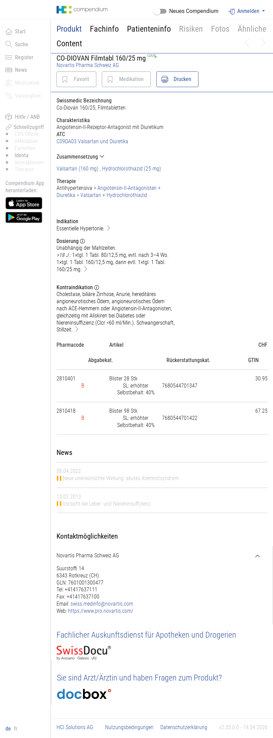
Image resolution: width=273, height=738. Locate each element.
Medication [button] (22, 82)
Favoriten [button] (25, 148)
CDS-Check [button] (26, 134)
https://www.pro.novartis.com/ (100, 611)
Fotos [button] (220, 29)
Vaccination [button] (23, 95)
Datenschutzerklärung (183, 727)
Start (15, 31)
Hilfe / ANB (22, 116)
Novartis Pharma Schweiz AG (88, 65)
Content (69, 43)
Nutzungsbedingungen (129, 727)
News (16, 69)
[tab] (116, 157)
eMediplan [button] (26, 141)
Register (19, 57)
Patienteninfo (149, 29)
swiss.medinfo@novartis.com (101, 604)
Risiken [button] (191, 29)
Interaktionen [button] (29, 162)
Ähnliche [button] (252, 29)
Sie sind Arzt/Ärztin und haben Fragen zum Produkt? (139, 678)
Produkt (69, 29)
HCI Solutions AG (75, 727)
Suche (16, 44)
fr (15, 728)
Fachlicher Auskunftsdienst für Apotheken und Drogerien (146, 635)
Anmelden (244, 11)
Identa (22, 155)
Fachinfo (104, 29)
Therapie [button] (24, 169)
